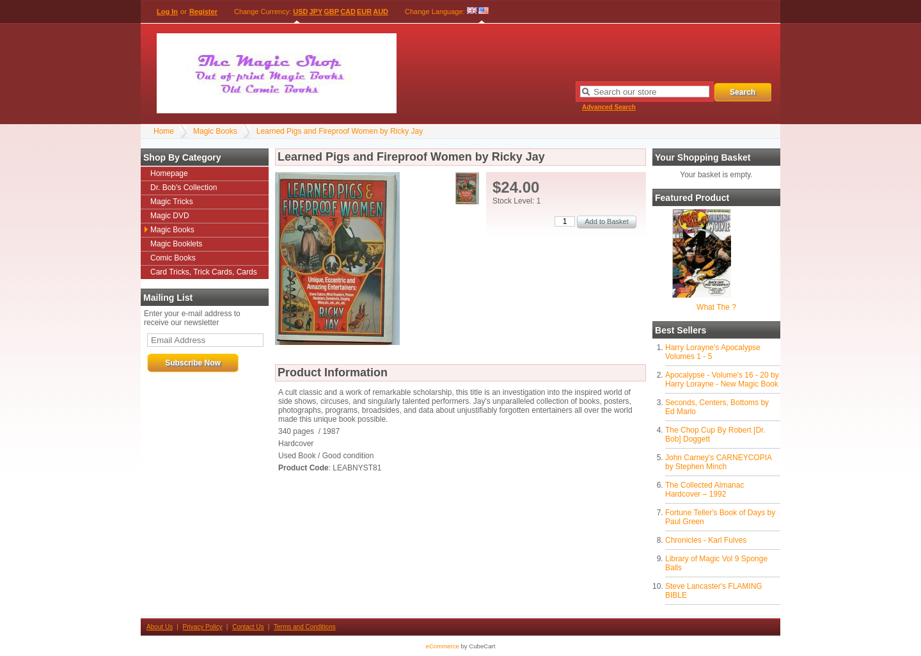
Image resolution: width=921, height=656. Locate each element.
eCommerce (442, 646)
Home (164, 131)
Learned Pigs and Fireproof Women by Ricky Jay (339, 131)
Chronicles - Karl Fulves (705, 540)
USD (300, 11)
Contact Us (248, 626)
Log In (167, 11)
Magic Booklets (176, 243)
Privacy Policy (203, 626)
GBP (331, 11)
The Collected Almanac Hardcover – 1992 (704, 490)
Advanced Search (609, 107)
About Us (159, 626)
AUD (380, 11)
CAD (348, 11)
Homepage (169, 173)
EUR (364, 11)
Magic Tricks (171, 201)
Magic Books (215, 131)
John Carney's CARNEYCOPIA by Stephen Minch (718, 462)
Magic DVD (169, 215)
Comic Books (173, 257)
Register (203, 11)
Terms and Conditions (305, 626)
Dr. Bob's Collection (183, 187)
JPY (316, 11)
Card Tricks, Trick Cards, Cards (203, 272)
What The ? (716, 307)
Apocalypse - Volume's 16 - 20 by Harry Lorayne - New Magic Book (722, 379)
